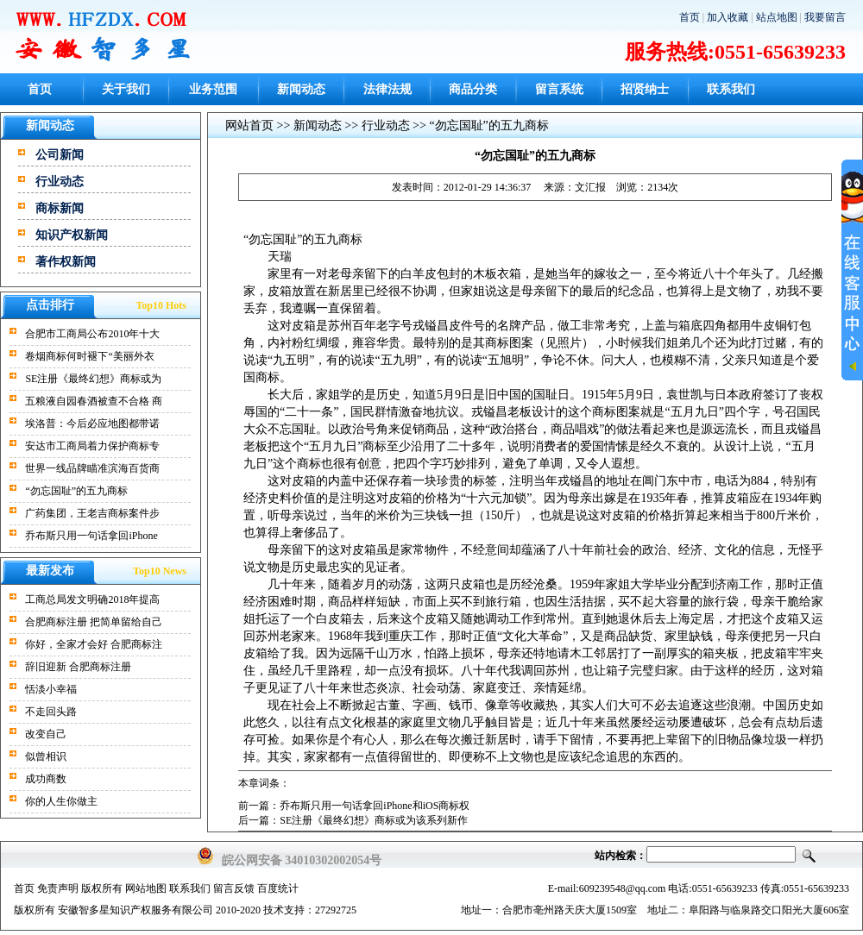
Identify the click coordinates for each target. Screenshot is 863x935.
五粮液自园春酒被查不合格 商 (93, 401)
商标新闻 (59, 208)
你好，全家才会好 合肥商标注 (93, 644)
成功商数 (45, 779)
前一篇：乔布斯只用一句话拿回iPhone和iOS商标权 (353, 806)
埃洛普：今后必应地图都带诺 (92, 423)
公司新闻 (59, 154)
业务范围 (213, 89)
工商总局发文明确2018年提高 (92, 599)
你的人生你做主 (61, 801)
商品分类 (473, 89)
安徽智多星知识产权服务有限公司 (135, 910)
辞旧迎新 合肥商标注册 (78, 667)
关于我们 (126, 89)
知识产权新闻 (71, 235)
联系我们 (731, 89)
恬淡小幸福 (51, 689)
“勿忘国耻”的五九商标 (76, 491)
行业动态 (59, 181)
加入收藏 (727, 17)
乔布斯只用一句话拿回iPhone (91, 536)
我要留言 (825, 17)
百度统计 (278, 888)
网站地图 (146, 888)
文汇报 (590, 187)
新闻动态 (301, 89)
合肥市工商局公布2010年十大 (92, 334)
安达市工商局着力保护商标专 (92, 446)
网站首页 (249, 125)
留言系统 (559, 89)
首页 (689, 17)
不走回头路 (51, 712)
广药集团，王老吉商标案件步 (92, 513)
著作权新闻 (65, 261)
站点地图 (776, 17)
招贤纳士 (644, 89)
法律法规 (387, 89)
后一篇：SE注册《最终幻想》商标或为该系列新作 (353, 820)
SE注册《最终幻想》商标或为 (93, 379)
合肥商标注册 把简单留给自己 (93, 622)
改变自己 (45, 734)
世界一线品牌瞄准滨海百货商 (92, 468)
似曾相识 (45, 756)
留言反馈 (234, 888)
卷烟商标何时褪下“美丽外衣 (89, 356)
